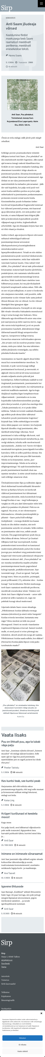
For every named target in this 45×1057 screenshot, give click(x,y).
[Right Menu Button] (41, 4)
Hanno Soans (15, 55)
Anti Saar (8, 840)
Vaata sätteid (22, 1051)
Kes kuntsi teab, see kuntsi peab (20, 781)
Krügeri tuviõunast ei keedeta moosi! (19, 815)
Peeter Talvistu (11, 767)
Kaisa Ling (9, 800)
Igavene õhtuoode (12, 886)
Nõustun (22, 1038)
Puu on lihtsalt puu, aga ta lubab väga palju (20, 743)
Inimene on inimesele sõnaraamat (21, 854)
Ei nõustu (22, 1045)
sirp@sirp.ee (6, 960)
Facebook (5, 963)
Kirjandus (10, 18)
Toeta (3, 967)
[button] (41, 1013)
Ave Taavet (9, 873)
